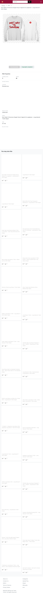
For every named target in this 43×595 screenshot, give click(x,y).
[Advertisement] (21, 55)
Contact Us (5, 581)
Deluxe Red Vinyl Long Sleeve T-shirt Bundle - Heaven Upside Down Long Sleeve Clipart (31, 259)
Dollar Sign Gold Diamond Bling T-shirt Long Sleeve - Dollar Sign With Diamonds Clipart (11, 232)
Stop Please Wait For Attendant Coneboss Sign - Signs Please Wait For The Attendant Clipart (11, 371)
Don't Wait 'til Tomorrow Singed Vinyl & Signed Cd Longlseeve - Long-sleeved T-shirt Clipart (10, 176)
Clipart (24, 583)
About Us (5, 578)
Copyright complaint (27, 67)
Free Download (14, 67)
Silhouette (25, 585)
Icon (24, 587)
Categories (25, 578)
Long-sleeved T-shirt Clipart (29, 174)
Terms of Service (7, 585)
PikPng (3, 5)
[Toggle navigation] (41, 2)
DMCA (4, 583)
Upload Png (25, 581)
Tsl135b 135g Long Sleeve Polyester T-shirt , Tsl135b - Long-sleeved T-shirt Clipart (31, 344)
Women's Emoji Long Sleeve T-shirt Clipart (11, 287)
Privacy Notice (6, 587)
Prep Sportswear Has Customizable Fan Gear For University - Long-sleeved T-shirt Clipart (32, 230)
